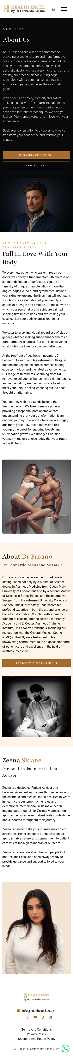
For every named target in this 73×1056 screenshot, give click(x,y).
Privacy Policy (36, 1034)
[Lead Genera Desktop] (24, 9)
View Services (34, 165)
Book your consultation (34, 155)
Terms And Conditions (36, 1029)
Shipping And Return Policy (36, 1039)
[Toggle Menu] (64, 9)
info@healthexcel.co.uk (38, 1011)
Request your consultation (35, 663)
